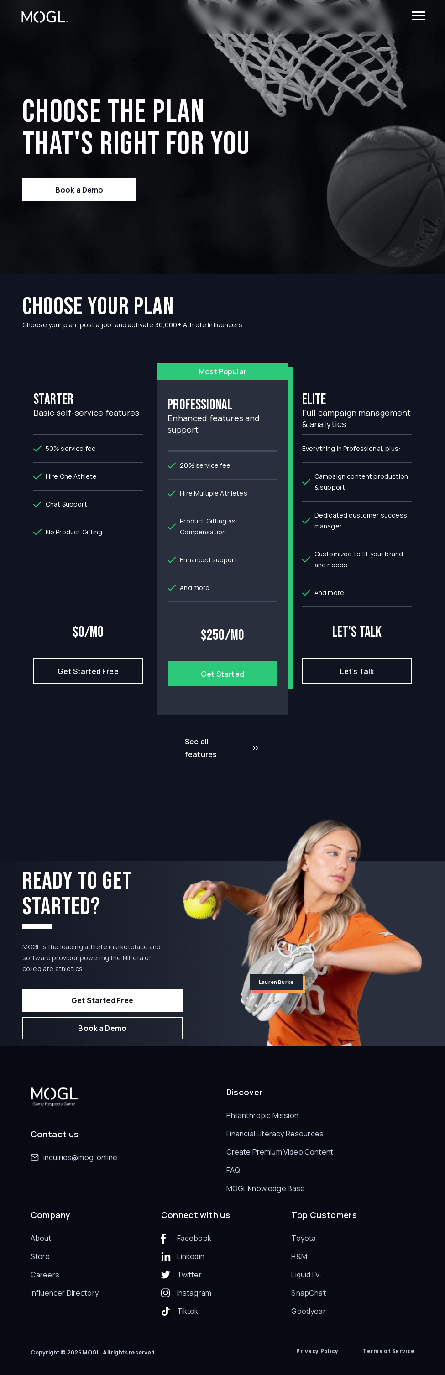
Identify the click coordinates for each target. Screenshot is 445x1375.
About (41, 1238)
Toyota (303, 1238)
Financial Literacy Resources (275, 1134)
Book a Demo (79, 190)
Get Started (222, 674)
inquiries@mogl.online (80, 1157)
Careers (45, 1275)
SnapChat (308, 1293)
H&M (299, 1256)
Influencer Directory (65, 1293)
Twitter (189, 1275)
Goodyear (308, 1311)
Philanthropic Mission (262, 1115)
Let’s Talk (357, 671)
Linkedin (190, 1256)
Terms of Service (388, 1351)
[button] (418, 16)
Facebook (194, 1238)
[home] (45, 17)
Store (40, 1256)
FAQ (233, 1170)
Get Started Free (88, 671)
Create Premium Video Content (279, 1152)
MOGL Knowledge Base (265, 1188)
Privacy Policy (317, 1351)
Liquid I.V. (306, 1275)
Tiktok (188, 1311)
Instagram (194, 1293)
